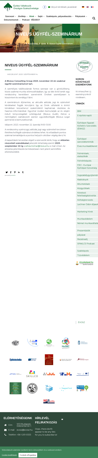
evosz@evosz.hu (25, 430)
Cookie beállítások (9, 455)
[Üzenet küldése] (62, 7)
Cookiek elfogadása (28, 455)
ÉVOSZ (81, 322)
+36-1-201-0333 (24, 435)
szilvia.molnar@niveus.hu (37, 146)
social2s (13, 175)
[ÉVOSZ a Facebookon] (44, 7)
